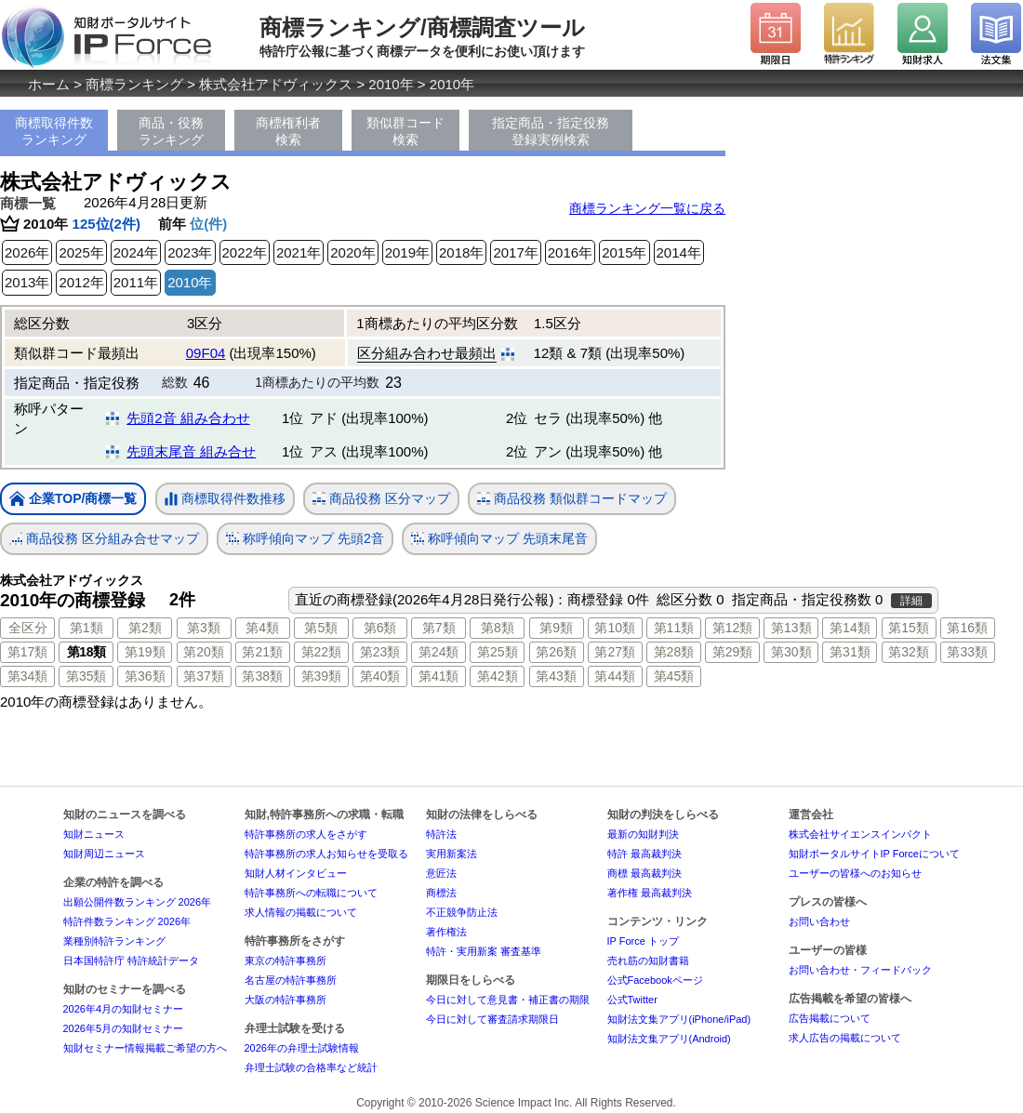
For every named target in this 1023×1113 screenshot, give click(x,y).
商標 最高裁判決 (644, 873)
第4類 (262, 627)
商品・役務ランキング (171, 131)
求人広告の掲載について (845, 1037)
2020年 (352, 252)
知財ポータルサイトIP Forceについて (874, 853)
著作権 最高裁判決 (649, 892)
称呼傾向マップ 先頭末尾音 (499, 539)
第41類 (438, 676)
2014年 (679, 252)
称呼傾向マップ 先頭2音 (305, 539)
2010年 (390, 84)
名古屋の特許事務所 (291, 980)
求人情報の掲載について (301, 912)
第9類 (556, 627)
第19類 (145, 651)
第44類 (614, 676)
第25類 (497, 651)
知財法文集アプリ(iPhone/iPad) (679, 1019)
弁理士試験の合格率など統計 (311, 1067)
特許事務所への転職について (311, 892)
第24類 (438, 651)
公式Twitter (632, 999)
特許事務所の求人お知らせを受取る (326, 853)
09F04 (206, 353)
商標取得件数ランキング (54, 131)
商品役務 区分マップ (381, 499)
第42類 (497, 676)
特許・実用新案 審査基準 (483, 951)
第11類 (674, 627)
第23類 (380, 651)
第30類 (791, 651)
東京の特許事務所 (285, 960)
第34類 (27, 676)
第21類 (262, 651)
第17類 (27, 651)
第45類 (674, 676)
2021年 (298, 252)
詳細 (911, 600)
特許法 (441, 834)
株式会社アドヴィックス (275, 84)
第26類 (556, 651)
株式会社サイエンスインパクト (860, 834)
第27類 (614, 651)
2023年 (189, 252)
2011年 (135, 282)
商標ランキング (134, 84)
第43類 (556, 676)
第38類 (262, 676)
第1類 (86, 627)
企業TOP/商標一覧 (73, 500)
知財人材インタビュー (296, 873)
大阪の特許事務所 (285, 999)
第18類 (86, 651)
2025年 (81, 252)
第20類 (203, 651)
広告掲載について (829, 1018)
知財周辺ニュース (104, 853)
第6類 (380, 627)
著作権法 (446, 931)
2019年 (407, 252)
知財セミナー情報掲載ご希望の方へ (145, 1047)
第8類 (497, 627)
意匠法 (441, 873)
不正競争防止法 (462, 912)
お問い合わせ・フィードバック (860, 969)
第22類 (321, 651)
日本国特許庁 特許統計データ (131, 960)
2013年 (27, 282)
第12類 (732, 627)
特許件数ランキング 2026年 (127, 921)
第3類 (203, 627)
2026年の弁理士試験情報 (302, 1047)
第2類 (145, 627)
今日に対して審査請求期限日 (492, 1019)
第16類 (967, 627)
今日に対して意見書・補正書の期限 (508, 999)
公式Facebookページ (655, 980)
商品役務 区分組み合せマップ (104, 539)
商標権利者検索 (288, 131)
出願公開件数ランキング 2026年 (137, 902)
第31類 (850, 651)
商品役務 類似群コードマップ (572, 499)
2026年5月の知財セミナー (123, 1028)
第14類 (850, 627)
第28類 (674, 651)
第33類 (967, 651)
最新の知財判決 (643, 834)
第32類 (908, 651)
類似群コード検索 (405, 131)
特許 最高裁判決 (644, 853)
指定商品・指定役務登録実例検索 (550, 131)
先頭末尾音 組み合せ (191, 451)
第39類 (321, 676)
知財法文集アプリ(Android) (669, 1038)
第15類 (908, 627)
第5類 (321, 627)
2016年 (570, 252)
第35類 (86, 676)
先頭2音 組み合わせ (188, 418)
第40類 (380, 676)
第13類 (791, 627)
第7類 (439, 627)
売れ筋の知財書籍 (648, 960)
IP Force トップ (643, 941)
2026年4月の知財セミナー (123, 1008)
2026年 (27, 252)
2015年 (624, 252)
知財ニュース (94, 834)
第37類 (203, 676)
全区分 (27, 627)
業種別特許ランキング (114, 941)
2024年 (135, 252)
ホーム (49, 84)
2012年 (81, 282)
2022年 (244, 252)
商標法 (441, 892)
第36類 (145, 676)
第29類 (732, 651)
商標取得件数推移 (225, 499)
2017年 (515, 252)
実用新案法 (451, 853)
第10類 (614, 627)
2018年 (461, 252)
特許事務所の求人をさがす (306, 834)
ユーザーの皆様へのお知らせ (855, 873)
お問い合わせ (819, 921)
